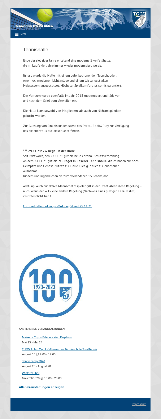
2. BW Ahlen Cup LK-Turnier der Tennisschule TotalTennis (59, 349)
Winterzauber (30, 373)
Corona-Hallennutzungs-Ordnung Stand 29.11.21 (57, 206)
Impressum (139, 404)
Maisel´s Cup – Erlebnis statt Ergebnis (47, 337)
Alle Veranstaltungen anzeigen (41, 387)
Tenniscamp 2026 (33, 361)
